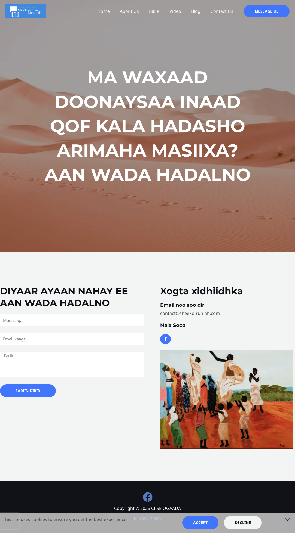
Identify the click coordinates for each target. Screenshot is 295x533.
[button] (267, 11)
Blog (198, 11)
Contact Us (222, 11)
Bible (159, 11)
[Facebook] (148, 497)
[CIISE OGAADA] (25, 11)
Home (111, 11)
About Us (135, 11)
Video (179, 11)
